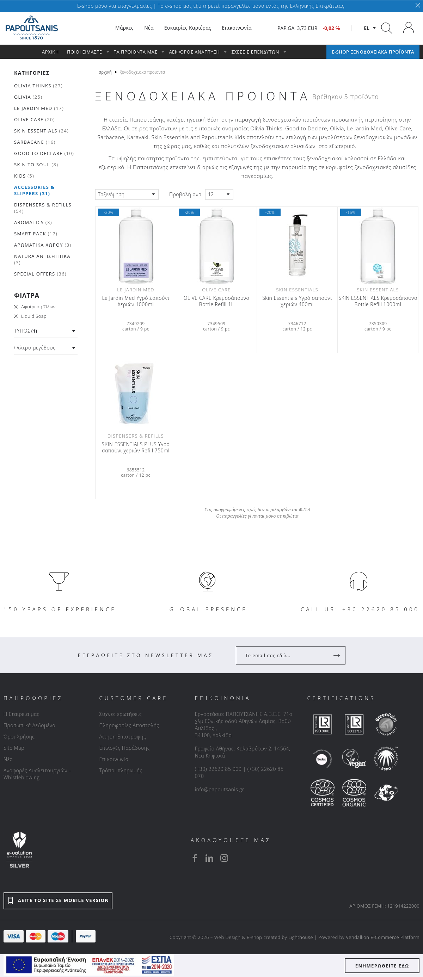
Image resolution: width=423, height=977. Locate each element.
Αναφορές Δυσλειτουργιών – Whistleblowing (38, 774)
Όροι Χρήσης (19, 736)
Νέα (8, 759)
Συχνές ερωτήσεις (120, 714)
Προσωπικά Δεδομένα (29, 725)
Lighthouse (300, 937)
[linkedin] (209, 858)
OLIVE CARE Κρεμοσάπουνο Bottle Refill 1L (217, 301)
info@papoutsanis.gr (219, 789)
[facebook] (194, 858)
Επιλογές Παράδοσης (124, 747)
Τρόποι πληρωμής (120, 770)
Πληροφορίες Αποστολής (129, 725)
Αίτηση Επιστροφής (122, 736)
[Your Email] (286, 655)
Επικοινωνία (113, 759)
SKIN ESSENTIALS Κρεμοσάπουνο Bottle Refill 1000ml (377, 301)
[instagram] (224, 858)
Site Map (14, 747)
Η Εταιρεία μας (21, 714)
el (366, 28)
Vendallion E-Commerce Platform (382, 937)
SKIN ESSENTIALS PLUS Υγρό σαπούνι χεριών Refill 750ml (136, 447)
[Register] (337, 655)
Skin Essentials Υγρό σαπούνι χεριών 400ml (297, 301)
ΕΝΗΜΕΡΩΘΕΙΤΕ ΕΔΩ (382, 966)
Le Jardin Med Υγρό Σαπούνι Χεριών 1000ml (135, 301)
